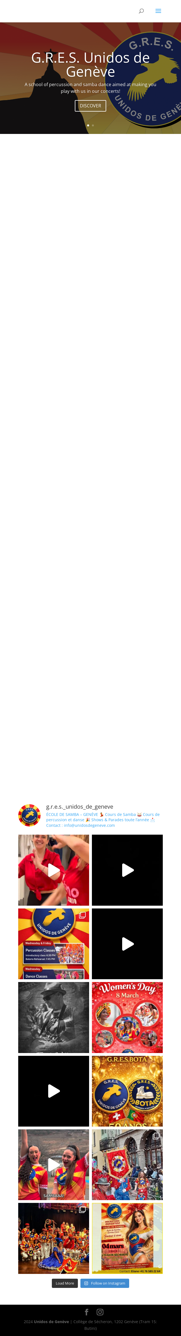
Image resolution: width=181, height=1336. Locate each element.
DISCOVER (90, 106)
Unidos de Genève (51, 1321)
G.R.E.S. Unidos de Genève (90, 64)
